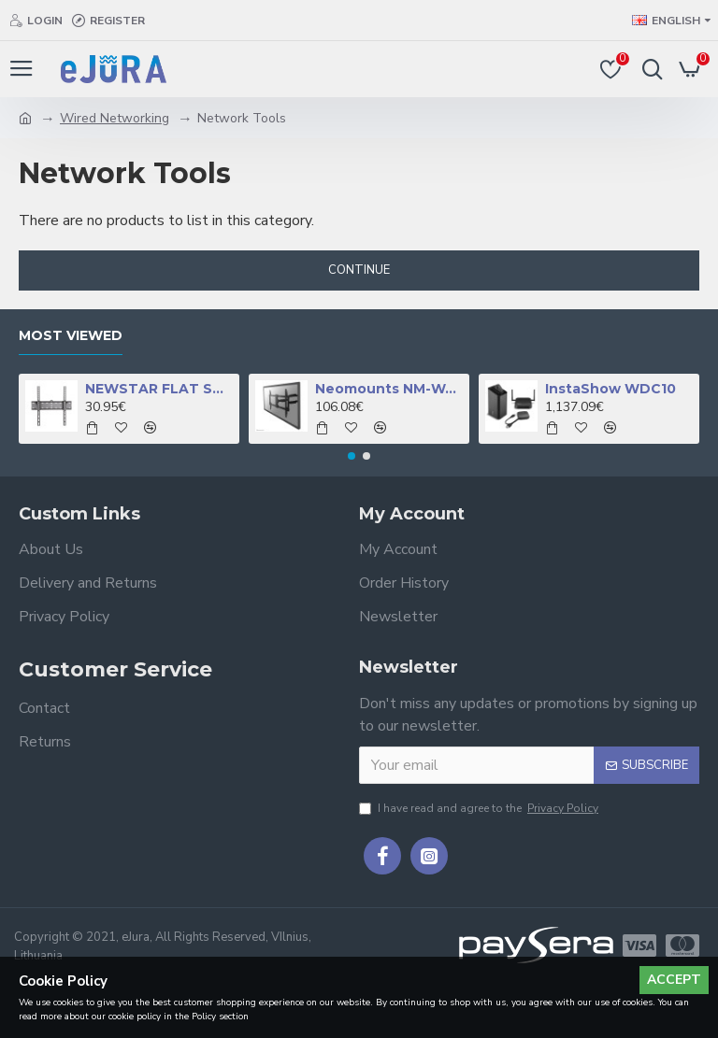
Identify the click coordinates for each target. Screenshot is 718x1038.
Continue (359, 270)
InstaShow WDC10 (610, 388)
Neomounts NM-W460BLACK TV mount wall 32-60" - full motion (389, 388)
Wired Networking (114, 118)
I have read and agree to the (480, 808)
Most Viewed (70, 336)
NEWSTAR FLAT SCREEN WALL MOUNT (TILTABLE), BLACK (159, 388)
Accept (674, 979)
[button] (351, 456)
